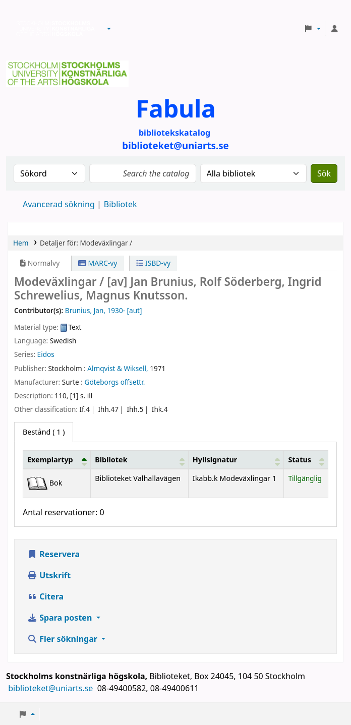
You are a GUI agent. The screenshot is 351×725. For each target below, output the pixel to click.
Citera (45, 596)
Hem (20, 243)
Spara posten (60, 617)
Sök (324, 173)
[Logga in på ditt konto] (334, 28)
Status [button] (299, 459)
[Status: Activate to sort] (306, 459)
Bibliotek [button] (111, 459)
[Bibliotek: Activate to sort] (140, 459)
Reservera (53, 554)
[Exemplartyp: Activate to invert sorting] (57, 459)
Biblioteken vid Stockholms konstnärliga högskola (53, 28)
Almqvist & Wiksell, (117, 368)
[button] (109, 28)
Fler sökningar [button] (63, 638)
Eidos (45, 354)
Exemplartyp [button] (50, 459)
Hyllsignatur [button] (215, 459)
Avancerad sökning (59, 204)
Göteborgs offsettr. (114, 382)
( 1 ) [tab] (44, 432)
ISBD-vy (153, 263)
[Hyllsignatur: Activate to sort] (236, 459)
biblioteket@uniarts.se (51, 688)
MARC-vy (98, 263)
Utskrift (49, 575)
